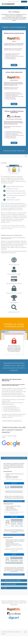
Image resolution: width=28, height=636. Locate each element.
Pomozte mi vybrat (21, 150)
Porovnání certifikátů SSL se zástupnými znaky (12, 420)
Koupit (14, 65)
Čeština (9, 1)
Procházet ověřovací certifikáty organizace (14, 534)
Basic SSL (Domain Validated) (8, 203)
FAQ (5, 588)
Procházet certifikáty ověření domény (14, 501)
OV (26, 205)
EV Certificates (6, 206)
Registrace (17, 1)
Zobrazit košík (24, 1)
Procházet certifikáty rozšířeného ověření (14, 574)
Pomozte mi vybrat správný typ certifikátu (15, 458)
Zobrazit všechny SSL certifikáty (10, 150)
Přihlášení (13, 1)
